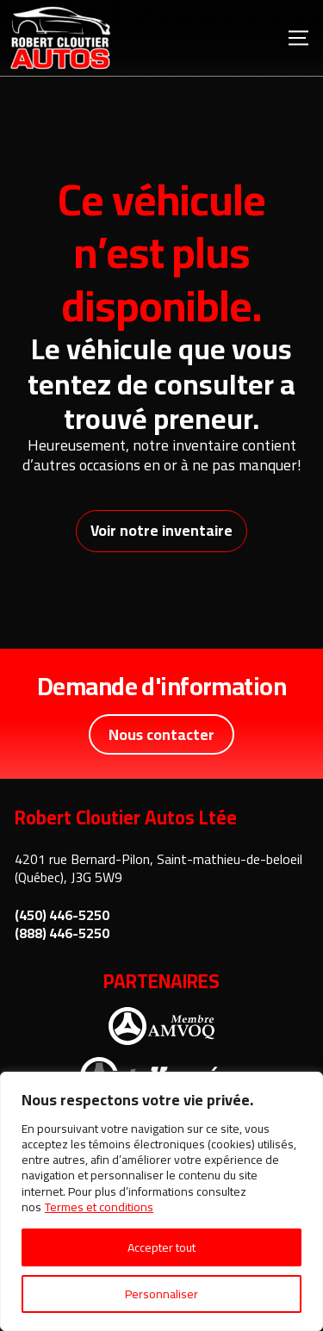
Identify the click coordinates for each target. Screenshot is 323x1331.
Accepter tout (161, 1247)
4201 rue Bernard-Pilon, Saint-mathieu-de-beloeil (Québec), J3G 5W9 (158, 868)
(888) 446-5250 (62, 933)
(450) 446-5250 (62, 915)
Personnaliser (161, 1294)
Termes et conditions (99, 1207)
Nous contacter (161, 734)
